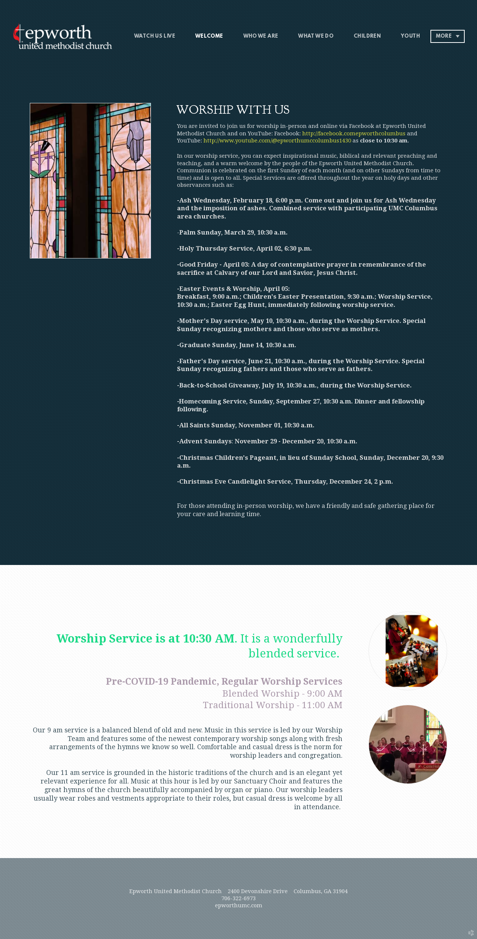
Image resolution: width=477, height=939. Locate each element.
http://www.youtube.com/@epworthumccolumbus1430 (277, 140)
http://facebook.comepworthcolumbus (353, 133)
